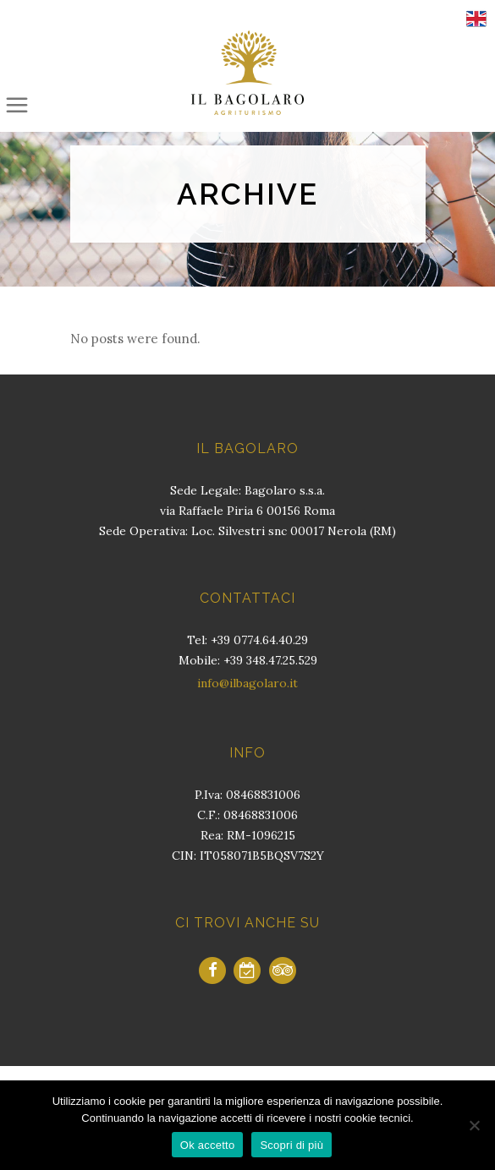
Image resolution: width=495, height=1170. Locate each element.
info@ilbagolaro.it (247, 683)
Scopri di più (291, 1145)
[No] (473, 1125)
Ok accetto (207, 1145)
